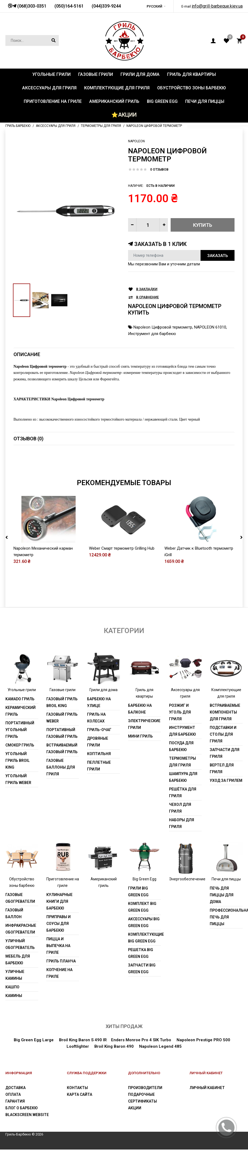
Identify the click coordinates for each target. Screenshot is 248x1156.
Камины (13, 995)
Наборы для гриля (181, 823)
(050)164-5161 (69, 6)
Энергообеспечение (187, 879)
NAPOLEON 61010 (210, 327)
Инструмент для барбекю (152, 333)
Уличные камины (14, 975)
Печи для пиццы (226, 879)
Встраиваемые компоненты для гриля (225, 712)
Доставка (15, 1088)
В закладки (146, 289)
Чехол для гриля (180, 807)
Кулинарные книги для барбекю (59, 901)
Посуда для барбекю (181, 746)
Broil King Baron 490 (114, 1046)
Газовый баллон (14, 913)
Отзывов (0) (28, 438)
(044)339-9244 (106, 6)
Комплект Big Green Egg (142, 906)
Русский (154, 6)
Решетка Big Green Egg (140, 953)
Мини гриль (140, 736)
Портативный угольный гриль (19, 730)
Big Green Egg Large (34, 1039)
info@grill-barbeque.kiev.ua (217, 6)
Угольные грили (22, 690)
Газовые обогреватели (20, 898)
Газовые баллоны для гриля (60, 767)
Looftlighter (78, 1046)
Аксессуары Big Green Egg (144, 922)
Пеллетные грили (99, 765)
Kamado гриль (20, 699)
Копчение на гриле (59, 973)
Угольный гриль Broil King (17, 760)
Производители (145, 1088)
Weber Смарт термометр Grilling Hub (121, 548)
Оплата (13, 1094)
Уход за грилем (226, 780)
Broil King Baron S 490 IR (83, 1039)
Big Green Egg (144, 879)
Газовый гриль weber (62, 717)
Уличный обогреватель (20, 944)
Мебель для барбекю (17, 959)
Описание (26, 354)
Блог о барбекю (21, 1108)
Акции (134, 1108)
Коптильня (99, 754)
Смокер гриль (19, 745)
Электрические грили (144, 724)
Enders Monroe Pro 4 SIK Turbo (141, 1039)
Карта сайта (79, 1094)
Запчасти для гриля (224, 753)
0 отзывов (159, 169)
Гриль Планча (61, 961)
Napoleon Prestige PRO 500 (203, 1039)
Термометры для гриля (182, 761)
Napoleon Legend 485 (160, 1046)
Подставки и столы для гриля (223, 734)
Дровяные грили (97, 741)
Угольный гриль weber (18, 779)
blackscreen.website (27, 1115)
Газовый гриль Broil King (62, 702)
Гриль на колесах (96, 717)
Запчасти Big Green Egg (142, 968)
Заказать (217, 255)
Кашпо (12, 987)
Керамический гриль (20, 710)
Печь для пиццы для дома (221, 895)
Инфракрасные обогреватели (20, 928)
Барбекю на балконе (140, 708)
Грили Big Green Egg (138, 891)
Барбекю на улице (99, 702)
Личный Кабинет (207, 1088)
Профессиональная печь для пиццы (226, 917)
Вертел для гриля (222, 768)
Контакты (77, 1088)
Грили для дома (103, 690)
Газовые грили (62, 690)
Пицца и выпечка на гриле (58, 946)
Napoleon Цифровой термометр (162, 327)
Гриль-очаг (99, 730)
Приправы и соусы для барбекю (58, 923)
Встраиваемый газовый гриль (62, 748)
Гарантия (15, 1101)
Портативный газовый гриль (62, 733)
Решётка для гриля (182, 792)
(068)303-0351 (31, 6)
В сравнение (147, 297)
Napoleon (136, 141)
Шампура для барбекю (183, 777)
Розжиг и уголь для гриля (180, 712)
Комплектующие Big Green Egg (144, 937)
